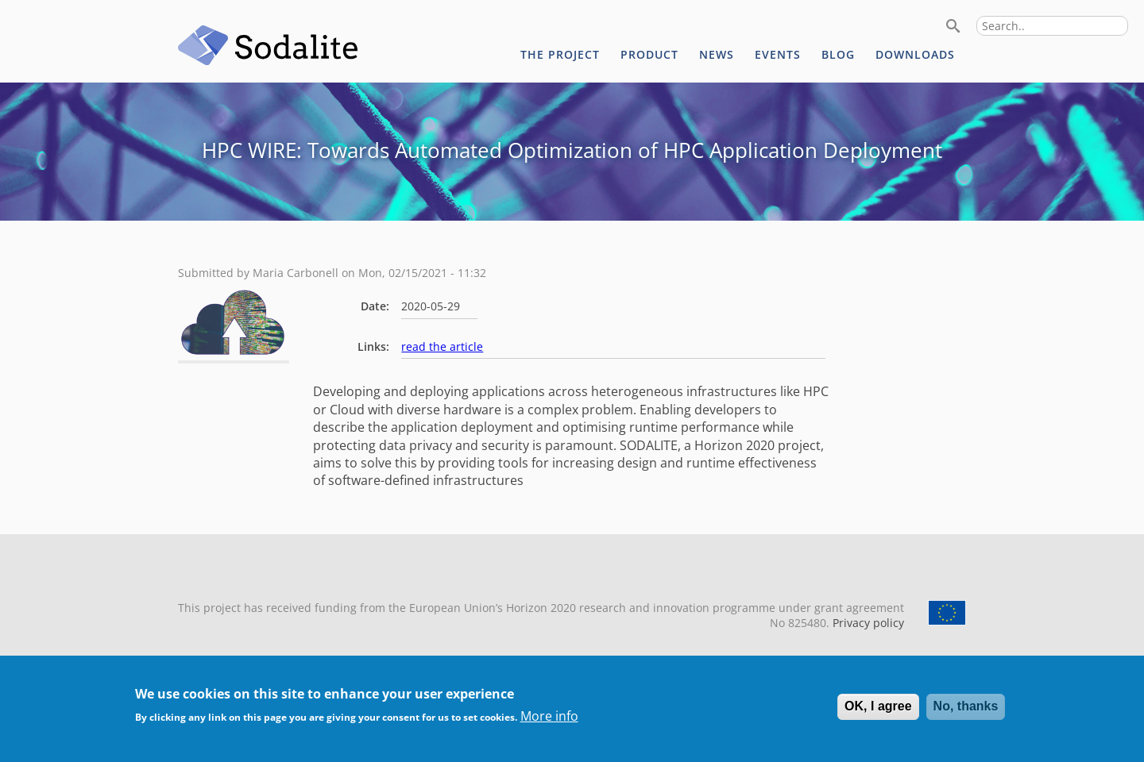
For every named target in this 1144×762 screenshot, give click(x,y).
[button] (233, 351)
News (716, 54)
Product (649, 54)
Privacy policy (866, 622)
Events (778, 54)
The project (560, 54)
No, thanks (966, 706)
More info (549, 716)
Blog (838, 54)
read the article (442, 346)
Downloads (915, 54)
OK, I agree (877, 706)
